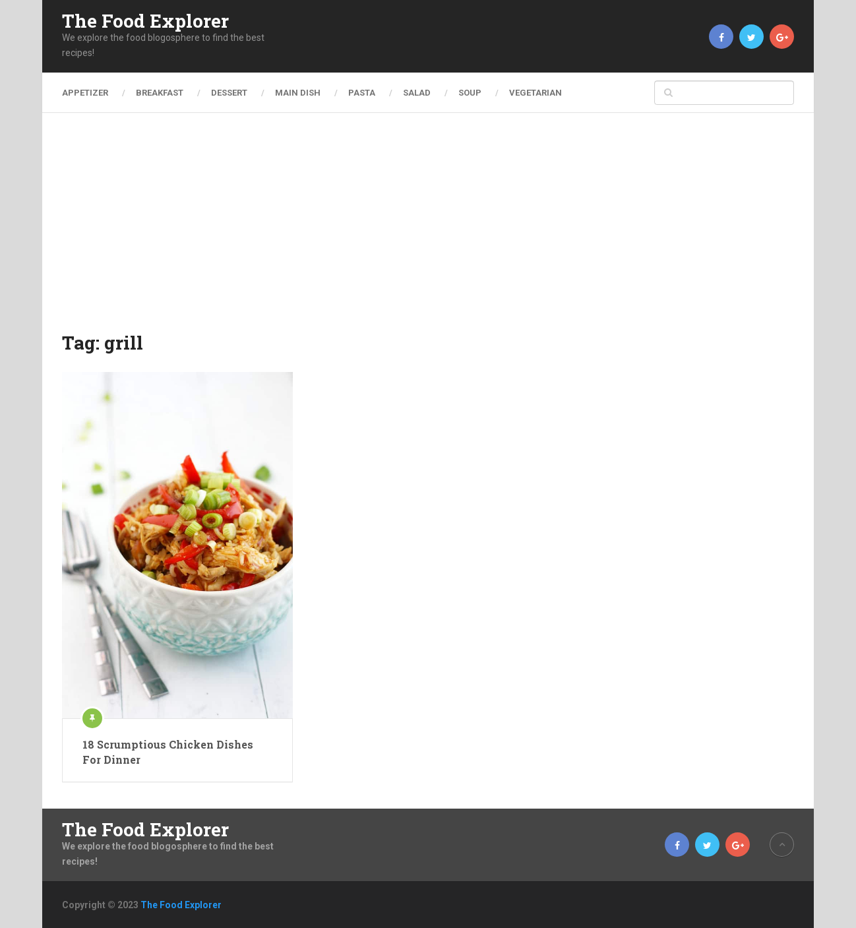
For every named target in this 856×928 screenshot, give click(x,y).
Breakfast (159, 93)
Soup (469, 93)
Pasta (361, 93)
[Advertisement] (428, 231)
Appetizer (85, 93)
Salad (417, 93)
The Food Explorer (145, 21)
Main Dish (298, 93)
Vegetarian (535, 93)
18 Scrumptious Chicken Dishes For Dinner (167, 751)
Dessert (229, 93)
